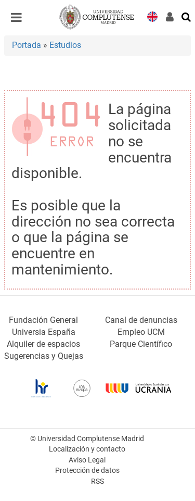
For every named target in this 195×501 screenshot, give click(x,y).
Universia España (43, 332)
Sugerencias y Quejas (43, 356)
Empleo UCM (141, 332)
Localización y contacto (87, 449)
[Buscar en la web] (186, 16)
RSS (97, 481)
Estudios (65, 45)
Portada (26, 45)
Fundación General (43, 320)
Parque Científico (141, 344)
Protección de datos (87, 470)
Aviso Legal (87, 460)
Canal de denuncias (141, 320)
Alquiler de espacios (43, 344)
